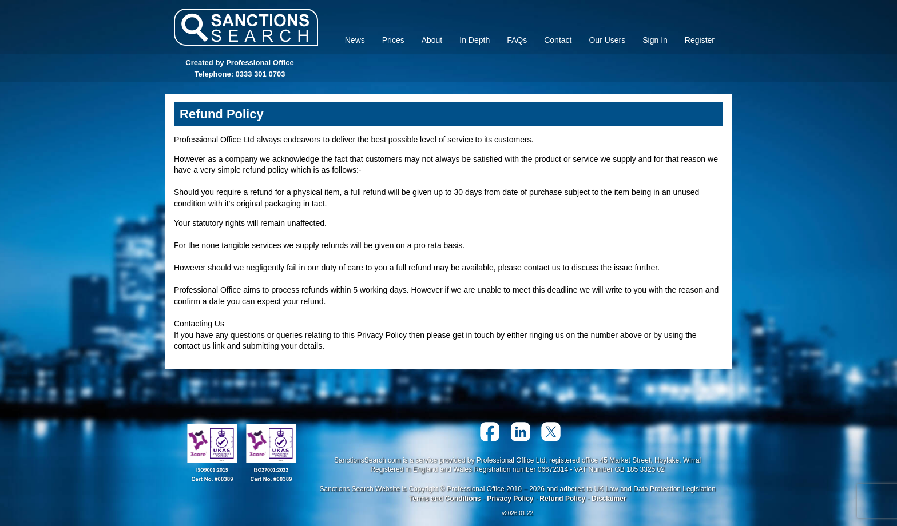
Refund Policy (562, 499)
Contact (557, 40)
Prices (393, 40)
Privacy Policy (510, 499)
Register (700, 40)
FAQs (517, 40)
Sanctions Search (246, 27)
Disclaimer (609, 499)
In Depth (474, 40)
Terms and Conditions (445, 499)
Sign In (655, 40)
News (355, 40)
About (432, 40)
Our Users (607, 40)
